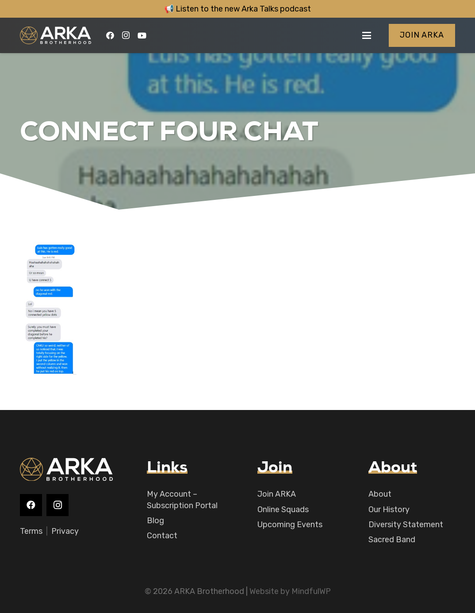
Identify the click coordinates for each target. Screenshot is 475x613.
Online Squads (283, 509)
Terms (31, 531)
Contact (162, 535)
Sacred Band (391, 539)
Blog (155, 520)
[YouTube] (142, 35)
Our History (389, 509)
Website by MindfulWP (290, 591)
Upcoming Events (289, 524)
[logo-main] (55, 35)
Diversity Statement (405, 524)
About (379, 494)
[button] (367, 35)
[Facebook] (110, 35)
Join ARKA (276, 494)
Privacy (65, 531)
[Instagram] (126, 35)
